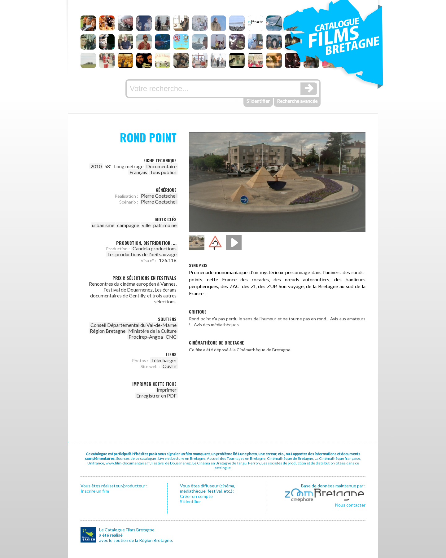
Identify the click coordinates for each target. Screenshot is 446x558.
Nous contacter (350, 504)
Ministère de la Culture (152, 331)
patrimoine (165, 225)
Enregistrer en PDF (156, 395)
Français (138, 172)
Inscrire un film (95, 491)
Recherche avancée (297, 101)
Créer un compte (196, 496)
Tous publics (163, 172)
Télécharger (164, 360)
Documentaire (161, 166)
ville (146, 225)
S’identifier (190, 501)
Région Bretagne (107, 331)
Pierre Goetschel (159, 196)
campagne (128, 225)
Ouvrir (170, 366)
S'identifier (258, 101)
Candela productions (155, 248)
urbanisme (103, 225)
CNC (171, 337)
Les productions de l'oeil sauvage (142, 254)
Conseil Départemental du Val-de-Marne (133, 325)
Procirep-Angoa (146, 337)
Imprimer (167, 390)
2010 (96, 166)
